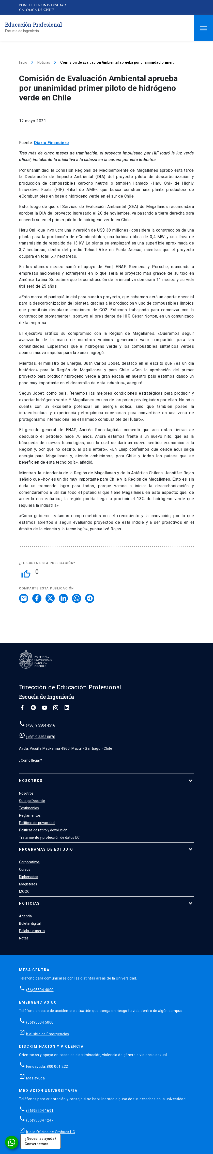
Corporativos (29, 862)
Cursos (24, 869)
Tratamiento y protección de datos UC (49, 837)
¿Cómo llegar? (30, 760)
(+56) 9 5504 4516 (40, 725)
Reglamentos (30, 815)
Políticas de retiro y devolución (43, 830)
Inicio (23, 62)
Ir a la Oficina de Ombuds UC (50, 1132)
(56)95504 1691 (40, 1111)
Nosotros (31, 781)
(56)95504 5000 (40, 1022)
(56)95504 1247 (40, 1120)
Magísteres (28, 884)
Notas (23, 938)
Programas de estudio (46, 849)
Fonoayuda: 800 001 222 (47, 1066)
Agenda (25, 916)
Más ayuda (35, 1078)
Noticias (43, 62)
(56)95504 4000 (40, 990)
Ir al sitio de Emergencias (47, 1034)
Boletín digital (30, 923)
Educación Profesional (33, 24)
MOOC (24, 891)
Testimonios (29, 808)
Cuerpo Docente (32, 801)
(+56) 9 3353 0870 (40, 737)
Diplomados (28, 877)
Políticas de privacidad (37, 823)
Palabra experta (32, 931)
